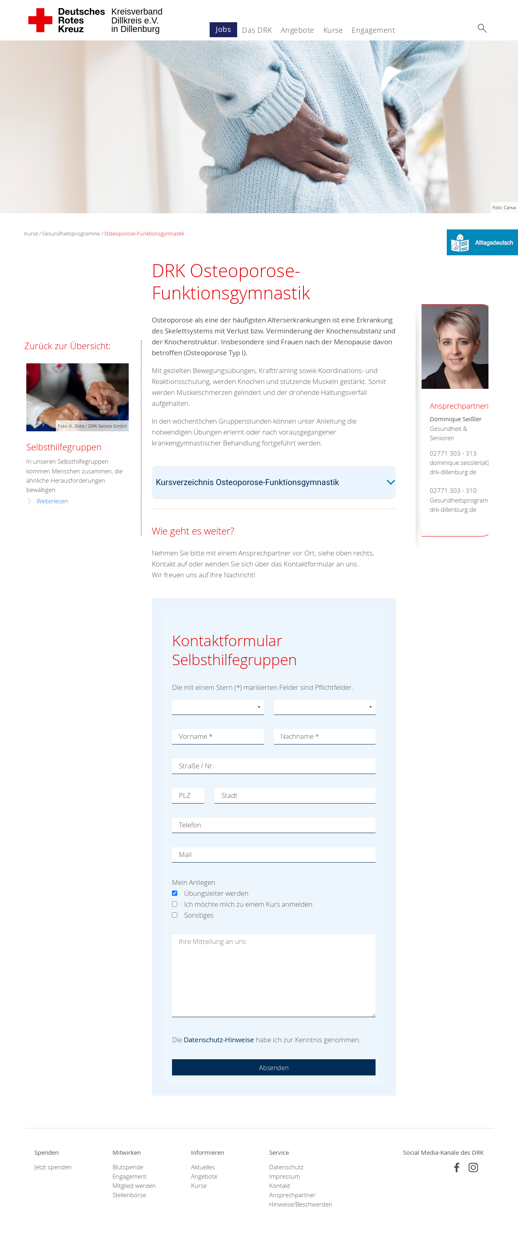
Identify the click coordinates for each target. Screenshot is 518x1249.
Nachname (300, 736)
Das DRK (257, 30)
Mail (185, 854)
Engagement (373, 30)
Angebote (297, 30)
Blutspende (128, 1167)
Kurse (333, 30)
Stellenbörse (129, 1195)
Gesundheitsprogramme (71, 233)
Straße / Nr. (196, 766)
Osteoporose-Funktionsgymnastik (144, 233)
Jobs (223, 29)
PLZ (185, 795)
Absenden (274, 1067)
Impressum (284, 1176)
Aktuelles (203, 1167)
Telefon (190, 825)
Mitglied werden (134, 1186)
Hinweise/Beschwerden (298, 1204)
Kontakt (279, 1186)
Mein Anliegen (193, 882)
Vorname (195, 736)
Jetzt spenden (53, 1167)
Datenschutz (286, 1167)
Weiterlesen (52, 501)
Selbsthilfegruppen (64, 446)
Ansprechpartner (292, 1195)
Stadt (229, 795)
